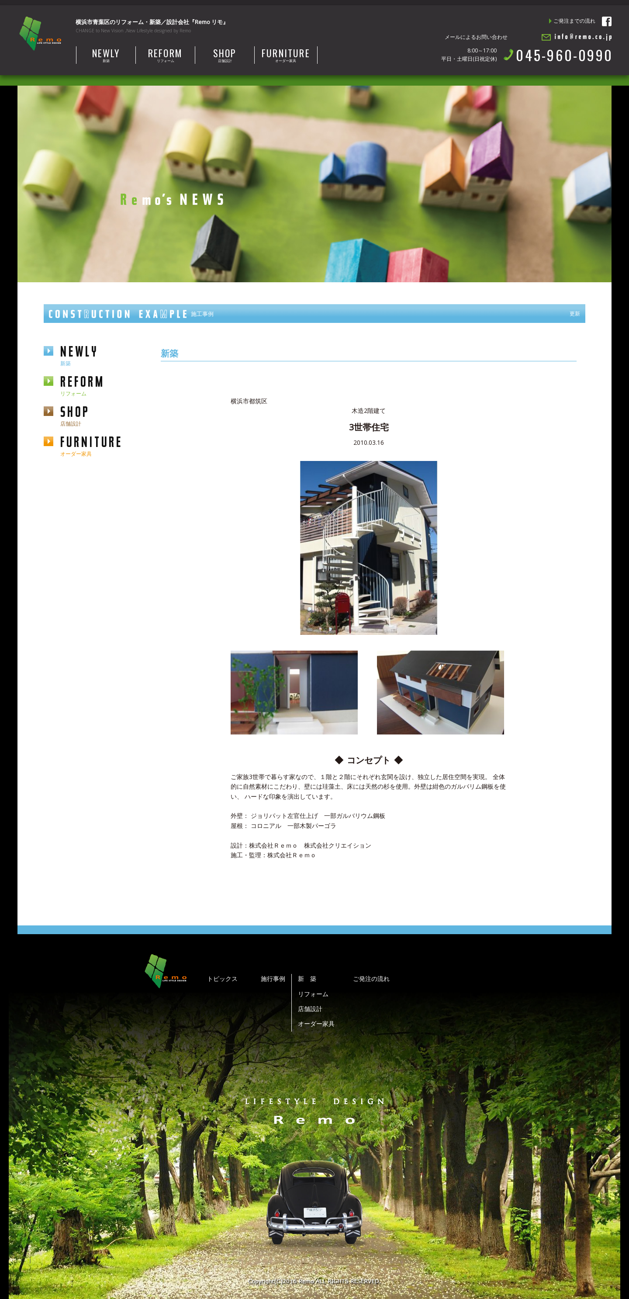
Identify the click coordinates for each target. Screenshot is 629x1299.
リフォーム (165, 54)
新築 (105, 54)
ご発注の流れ (371, 978)
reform (101, 385)
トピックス (222, 978)
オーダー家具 (286, 54)
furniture (101, 445)
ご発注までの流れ (574, 20)
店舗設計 (224, 54)
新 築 (307, 978)
